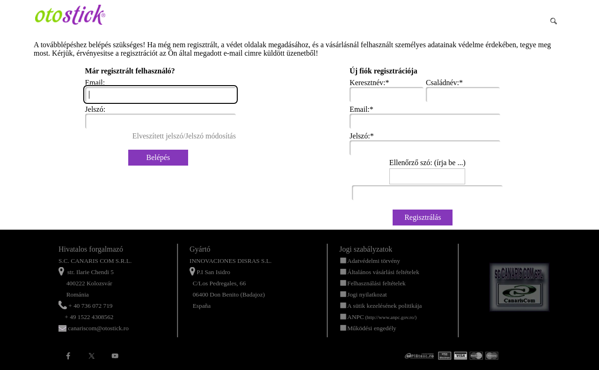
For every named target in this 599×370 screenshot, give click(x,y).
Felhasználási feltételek (376, 283)
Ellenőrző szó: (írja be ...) (427, 163)
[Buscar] (512, 21)
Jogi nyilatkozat (367, 294)
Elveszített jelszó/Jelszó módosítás (184, 136)
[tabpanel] (112, 289)
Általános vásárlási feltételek (383, 272)
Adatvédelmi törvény (373, 260)
